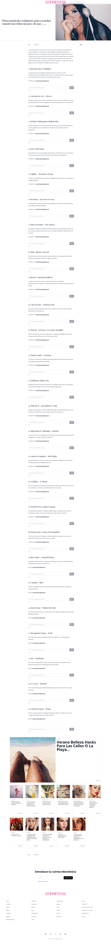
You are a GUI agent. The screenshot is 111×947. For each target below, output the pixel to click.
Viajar (7, 901)
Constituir (33, 916)
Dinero (58, 910)
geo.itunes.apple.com (39, 567)
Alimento (33, 901)
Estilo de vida (68, 877)
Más (72, 87)
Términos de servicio (43, 881)
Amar (83, 916)
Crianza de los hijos (87, 910)
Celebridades (34, 913)
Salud (32, 919)
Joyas (32, 910)
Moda (58, 913)
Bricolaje (8, 913)
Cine (58, 907)
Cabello (8, 904)
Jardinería (36, 44)
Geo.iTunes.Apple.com (42, 81)
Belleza (58, 904)
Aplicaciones (60, 901)
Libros (83, 901)
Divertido (59, 916)
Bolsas (7, 910)
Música (33, 907)
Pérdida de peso (10, 919)
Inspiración (34, 904)
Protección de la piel (87, 907)
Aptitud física (85, 913)
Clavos (7, 907)
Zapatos (8, 916)
